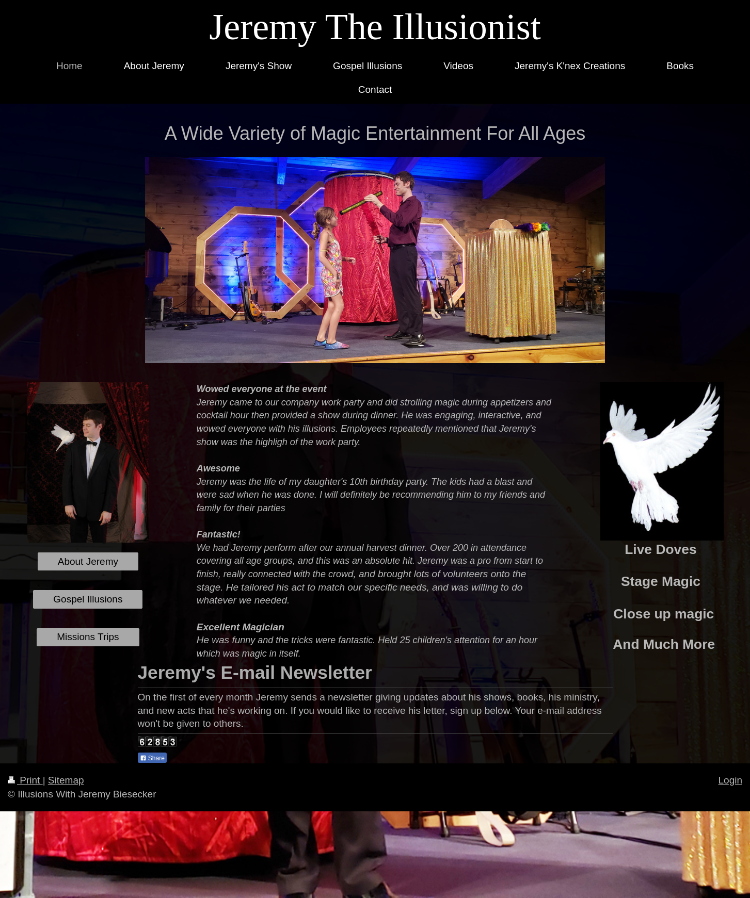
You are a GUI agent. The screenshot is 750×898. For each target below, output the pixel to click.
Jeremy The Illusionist (375, 26)
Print (25, 780)
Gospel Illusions (87, 599)
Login (731, 780)
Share (152, 758)
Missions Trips (88, 636)
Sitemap (66, 780)
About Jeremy (88, 561)
